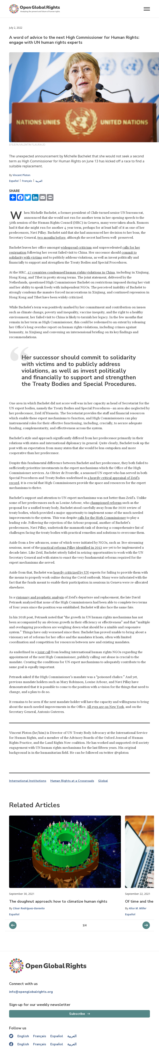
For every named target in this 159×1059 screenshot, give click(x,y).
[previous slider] (146, 925)
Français (27, 181)
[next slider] (13, 925)
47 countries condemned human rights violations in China (71, 272)
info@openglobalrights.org (31, 992)
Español (14, 181)
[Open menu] (147, 9)
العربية (38, 181)
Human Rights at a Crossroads (72, 780)
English (23, 1036)
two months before (51, 238)
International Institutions (27, 780)
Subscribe (77, 1014)
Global (103, 780)
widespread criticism (76, 248)
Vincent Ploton (21, 175)
